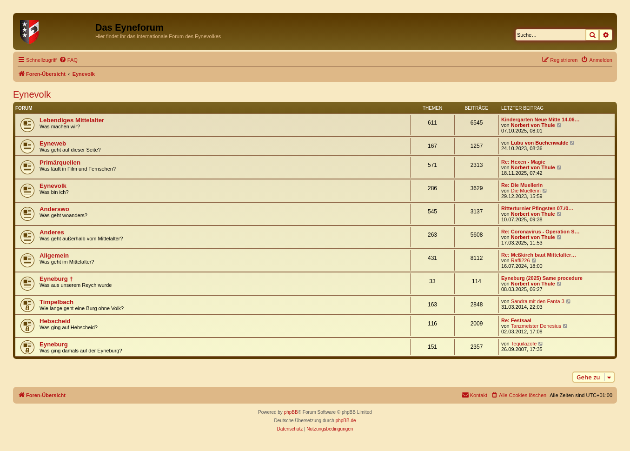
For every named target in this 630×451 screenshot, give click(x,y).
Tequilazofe (524, 343)
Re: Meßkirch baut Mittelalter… (538, 255)
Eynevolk (32, 94)
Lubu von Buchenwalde (539, 143)
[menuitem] (68, 60)
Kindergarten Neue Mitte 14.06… (540, 119)
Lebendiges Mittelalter (72, 120)
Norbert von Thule (533, 125)
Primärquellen (60, 162)
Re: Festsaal (516, 320)
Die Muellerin (526, 190)
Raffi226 (520, 260)
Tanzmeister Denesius (536, 326)
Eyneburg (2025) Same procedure (542, 278)
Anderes (52, 232)
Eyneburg (54, 344)
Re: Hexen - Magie (523, 162)
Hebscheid (55, 321)
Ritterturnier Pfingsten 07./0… (537, 208)
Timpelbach (56, 301)
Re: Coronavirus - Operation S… (540, 231)
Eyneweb (53, 143)
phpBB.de (346, 420)
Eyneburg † (56, 278)
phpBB (291, 412)
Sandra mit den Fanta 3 (537, 301)
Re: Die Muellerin (522, 185)
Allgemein (54, 255)
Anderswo (54, 209)
